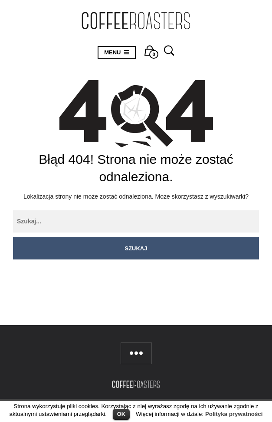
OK (121, 414)
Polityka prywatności (234, 414)
